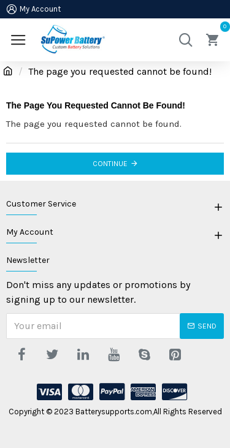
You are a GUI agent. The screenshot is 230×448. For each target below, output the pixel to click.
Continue (110, 163)
